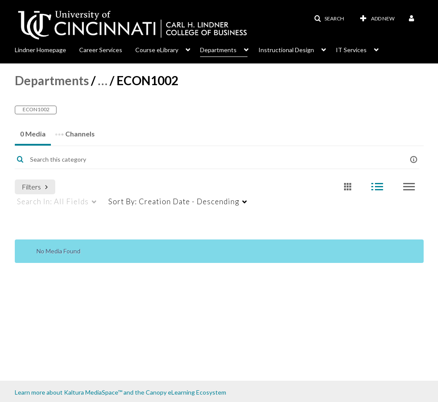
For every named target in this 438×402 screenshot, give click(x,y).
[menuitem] (47, 49)
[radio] (347, 187)
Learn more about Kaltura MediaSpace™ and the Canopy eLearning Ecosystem (120, 392)
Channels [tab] (75, 131)
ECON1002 (36, 109)
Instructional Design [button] (286, 49)
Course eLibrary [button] (156, 49)
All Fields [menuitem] (53, 201)
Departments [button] (218, 49)
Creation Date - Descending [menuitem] (173, 201)
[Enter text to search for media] (201, 159)
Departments (52, 80)
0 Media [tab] (33, 134)
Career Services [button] (100, 49)
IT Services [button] (351, 49)
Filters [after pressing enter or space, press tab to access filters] (35, 187)
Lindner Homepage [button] (40, 49)
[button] (329, 19)
